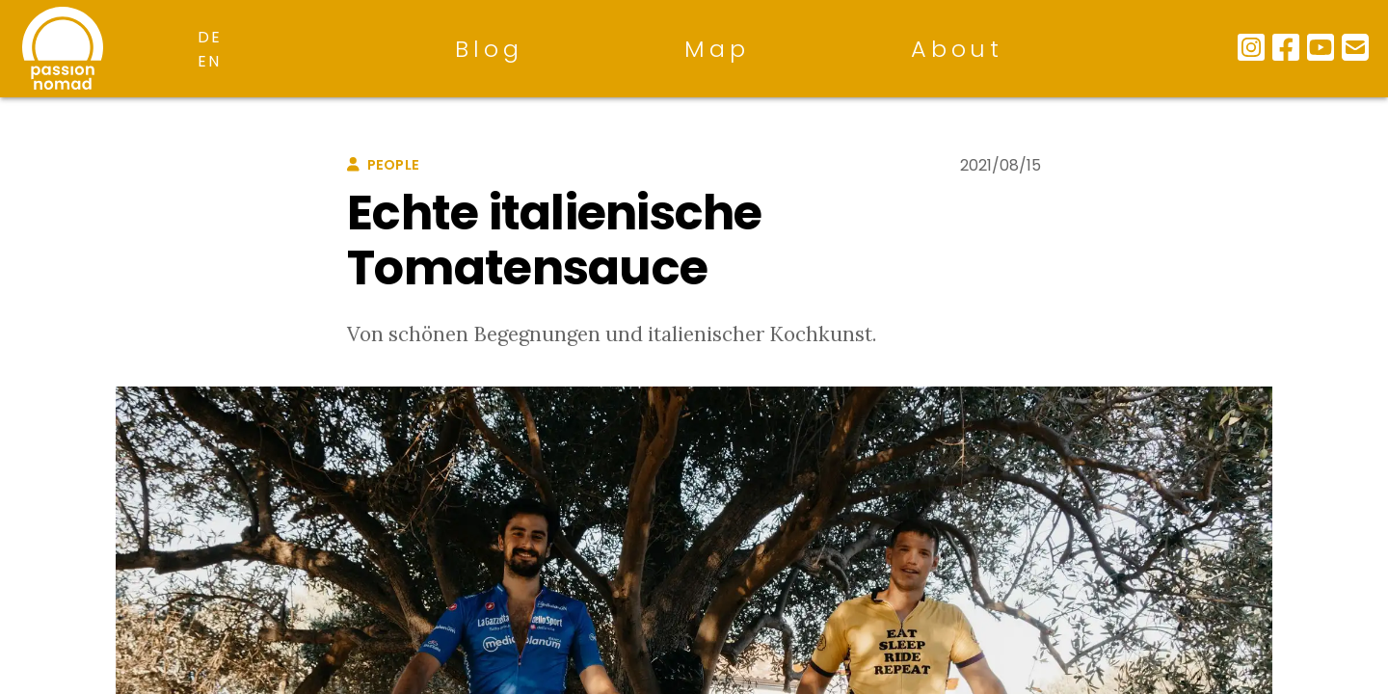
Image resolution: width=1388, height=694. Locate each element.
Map (716, 49)
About (957, 49)
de (209, 37)
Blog (488, 49)
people (383, 164)
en (209, 61)
